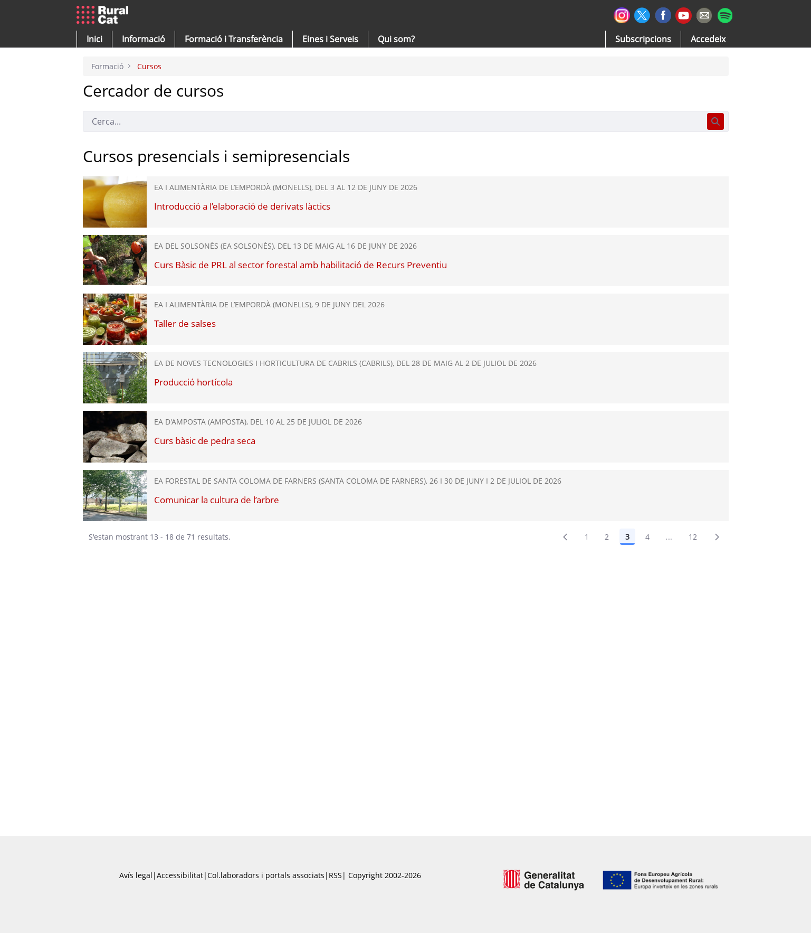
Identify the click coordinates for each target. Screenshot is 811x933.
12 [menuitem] (693, 537)
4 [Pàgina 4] (647, 537)
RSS (335, 875)
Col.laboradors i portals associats (266, 875)
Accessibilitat (180, 875)
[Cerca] (393, 121)
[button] (94, 39)
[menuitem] (233, 39)
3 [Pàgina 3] (627, 537)
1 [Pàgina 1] (587, 537)
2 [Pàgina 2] (607, 537)
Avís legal (135, 875)
